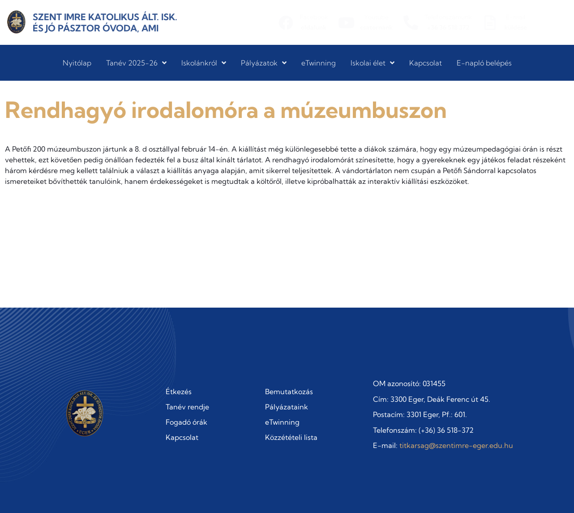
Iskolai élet (372, 63)
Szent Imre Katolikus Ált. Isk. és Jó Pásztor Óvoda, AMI (105, 22)
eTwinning (318, 62)
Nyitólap (77, 62)
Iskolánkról (203, 63)
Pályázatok (264, 63)
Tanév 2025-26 (136, 63)
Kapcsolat (425, 62)
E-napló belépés (484, 62)
